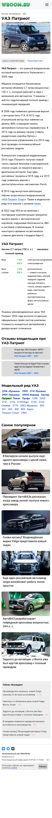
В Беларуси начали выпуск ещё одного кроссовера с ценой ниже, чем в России (25, 459)
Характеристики (35, 61)
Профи (26, 398)
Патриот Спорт (10, 412)
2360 (42, 398)
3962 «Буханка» (29, 405)
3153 (12, 402)
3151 (5, 402)
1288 (35, 398)
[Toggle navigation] (46, 4)
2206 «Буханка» (11, 391)
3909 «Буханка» (11, 394)
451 (4, 409)
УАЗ (24, 14)
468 (16, 409)
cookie (14, 768)
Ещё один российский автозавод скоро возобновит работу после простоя (24, 581)
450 (42, 405)
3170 (15, 405)
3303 (25, 391)
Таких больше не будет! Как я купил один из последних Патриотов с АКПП (31, 366)
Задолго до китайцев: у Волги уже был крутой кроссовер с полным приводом (25, 663)
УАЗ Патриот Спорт (14, 199)
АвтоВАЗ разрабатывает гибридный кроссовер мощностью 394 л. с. (26, 622)
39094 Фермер (30, 394)
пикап (37, 203)
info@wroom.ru (8, 757)
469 (23, 409)
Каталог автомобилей (11, 14)
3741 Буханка (38, 391)
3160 (34, 402)
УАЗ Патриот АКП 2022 (26, 373)
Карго (30, 409)
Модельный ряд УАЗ (20, 386)
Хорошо (43, 766)
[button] (3, 38)
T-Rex (24, 412)
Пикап (16, 398)
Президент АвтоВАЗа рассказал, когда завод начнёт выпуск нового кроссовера (26, 500)
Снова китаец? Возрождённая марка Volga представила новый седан (24, 541)
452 (10, 409)
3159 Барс (23, 402)
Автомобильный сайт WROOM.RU (16, 754)
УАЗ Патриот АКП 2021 (26, 356)
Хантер (45, 394)
